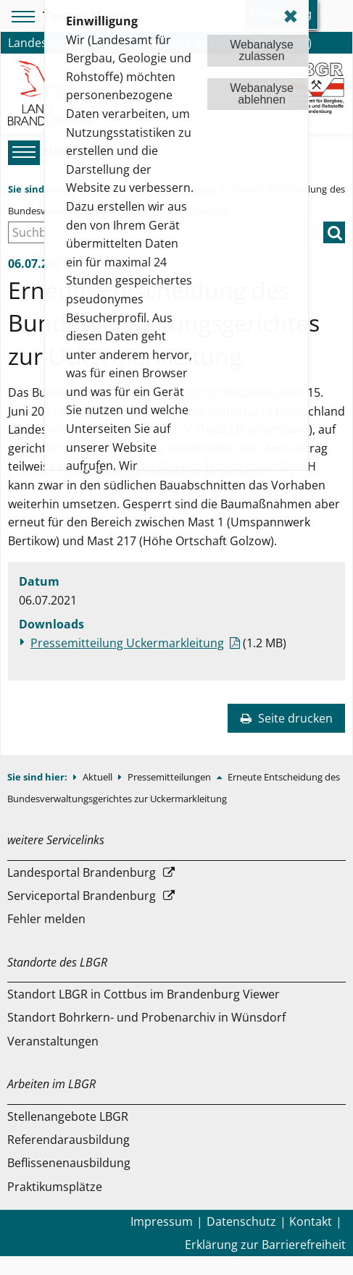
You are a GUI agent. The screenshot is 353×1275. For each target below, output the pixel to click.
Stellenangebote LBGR (67, 1116)
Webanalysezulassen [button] (262, 50)
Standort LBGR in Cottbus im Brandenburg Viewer (143, 994)
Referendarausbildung (68, 1140)
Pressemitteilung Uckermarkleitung (127, 643)
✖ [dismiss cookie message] (291, 16)
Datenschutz (241, 1221)
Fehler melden (46, 919)
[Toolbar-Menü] (21, 16)
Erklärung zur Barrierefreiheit (265, 1245)
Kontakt (310, 1221)
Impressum (161, 1221)
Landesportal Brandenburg (81, 872)
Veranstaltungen (53, 1041)
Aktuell (99, 776)
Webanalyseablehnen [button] (262, 94)
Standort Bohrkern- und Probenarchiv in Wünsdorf (146, 1017)
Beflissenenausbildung (68, 1163)
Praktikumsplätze (54, 1187)
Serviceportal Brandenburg (81, 896)
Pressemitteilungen (170, 776)
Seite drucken (286, 718)
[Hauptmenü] (21, 152)
